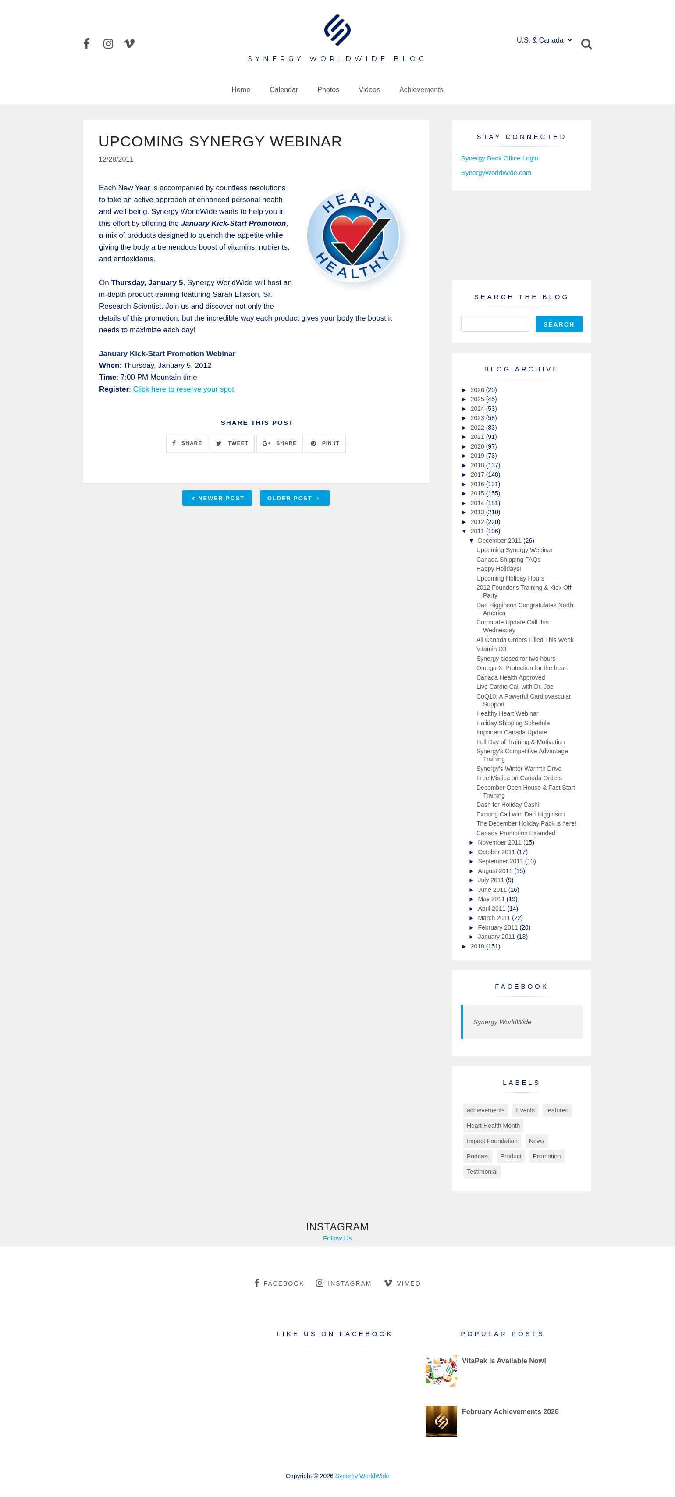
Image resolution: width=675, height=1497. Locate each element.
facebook (279, 1283)
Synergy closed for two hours (516, 658)
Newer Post (218, 498)
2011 (478, 531)
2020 (478, 446)
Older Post (293, 498)
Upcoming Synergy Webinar (514, 549)
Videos (369, 89)
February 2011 (498, 927)
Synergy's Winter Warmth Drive (518, 768)
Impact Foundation (492, 1140)
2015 (478, 493)
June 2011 (493, 889)
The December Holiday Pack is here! (526, 823)
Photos (328, 89)
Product (511, 1156)
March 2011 (495, 917)
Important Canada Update (511, 732)
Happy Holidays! (498, 568)
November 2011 (500, 842)
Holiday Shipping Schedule (513, 723)
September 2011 (501, 861)
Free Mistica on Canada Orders (519, 777)
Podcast (478, 1156)
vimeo (402, 1283)
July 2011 (492, 880)
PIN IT (325, 443)
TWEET (232, 443)
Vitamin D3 (491, 648)
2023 (478, 417)
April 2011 (492, 908)
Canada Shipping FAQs (508, 559)
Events (525, 1110)
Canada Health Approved (510, 677)
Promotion (547, 1156)
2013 (478, 512)
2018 (478, 465)
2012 (478, 521)
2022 (478, 427)
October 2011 (497, 851)
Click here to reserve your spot (183, 389)
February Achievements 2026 (510, 1411)
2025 (478, 399)
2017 (478, 474)
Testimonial (482, 1171)
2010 (478, 946)
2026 (478, 389)
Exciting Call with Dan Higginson (520, 814)
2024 (478, 408)
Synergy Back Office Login (499, 158)
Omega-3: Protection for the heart (522, 667)
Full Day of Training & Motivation (520, 741)
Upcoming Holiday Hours (510, 578)
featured (557, 1110)
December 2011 (500, 540)
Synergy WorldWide (502, 1022)
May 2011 (492, 898)
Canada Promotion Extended (515, 833)
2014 (478, 502)
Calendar (284, 89)
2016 (478, 484)
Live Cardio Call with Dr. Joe (515, 686)
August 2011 (496, 870)
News (536, 1140)
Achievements (421, 89)
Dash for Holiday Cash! (508, 804)
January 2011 (497, 936)
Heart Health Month (493, 1125)
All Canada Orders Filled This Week (525, 639)
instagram (344, 1283)
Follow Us (337, 1238)
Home (240, 89)
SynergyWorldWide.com (496, 172)
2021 (478, 436)
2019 (478, 455)
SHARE (187, 443)
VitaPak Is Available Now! (504, 1361)
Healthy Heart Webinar (507, 713)
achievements (485, 1110)
